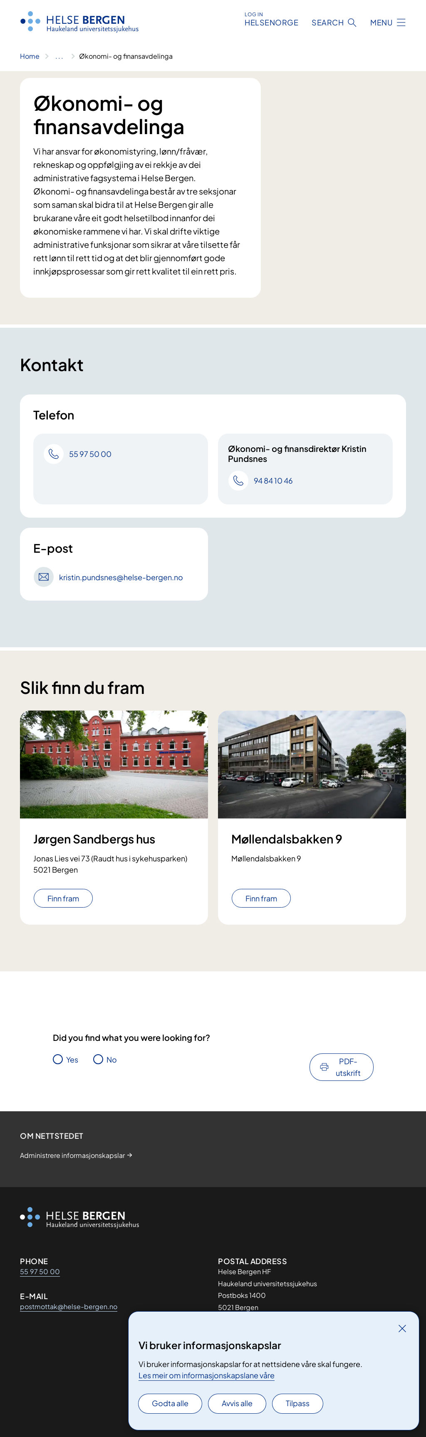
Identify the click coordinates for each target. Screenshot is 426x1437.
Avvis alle (237, 1403)
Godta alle (170, 1403)
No (111, 1059)
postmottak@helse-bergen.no (68, 1306)
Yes (72, 1059)
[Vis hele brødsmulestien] (59, 56)
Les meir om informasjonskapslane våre (207, 1375)
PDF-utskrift (348, 1067)
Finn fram (63, 898)
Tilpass (298, 1403)
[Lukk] (402, 1328)
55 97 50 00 (40, 1271)
